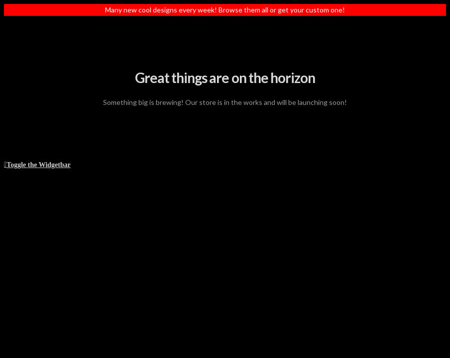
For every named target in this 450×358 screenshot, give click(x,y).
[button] (37, 164)
